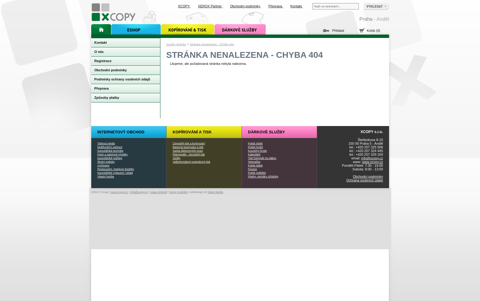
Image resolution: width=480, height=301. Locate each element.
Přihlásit (338, 30)
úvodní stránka (176, 44)
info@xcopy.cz (372, 158)
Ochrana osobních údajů (364, 180)
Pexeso (252, 169)
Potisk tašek (255, 165)
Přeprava (275, 6)
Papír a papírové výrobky (112, 154)
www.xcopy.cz (372, 162)
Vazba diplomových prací (188, 150)
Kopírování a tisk (192, 132)
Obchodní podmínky (368, 176)
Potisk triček (255, 143)
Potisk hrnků (255, 147)
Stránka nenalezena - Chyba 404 (212, 44)
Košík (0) (373, 30)
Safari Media (215, 192)
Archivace (103, 165)
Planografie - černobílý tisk (189, 154)
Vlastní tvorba (105, 176)
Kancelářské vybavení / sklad (115, 172)
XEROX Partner (210, 6)
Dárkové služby (266, 132)
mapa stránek (158, 192)
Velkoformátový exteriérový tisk (191, 161)
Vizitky (177, 158)
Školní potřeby (106, 161)
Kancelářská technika (110, 150)
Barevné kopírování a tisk (188, 147)
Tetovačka (254, 161)
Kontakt (297, 6)
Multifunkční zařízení (109, 147)
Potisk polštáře (257, 172)
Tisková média (106, 143)
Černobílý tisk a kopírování (189, 143)
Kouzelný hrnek (257, 150)
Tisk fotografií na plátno (262, 158)
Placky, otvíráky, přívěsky (263, 176)
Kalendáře (254, 154)
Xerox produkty (178, 192)
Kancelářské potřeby (109, 158)
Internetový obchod (120, 132)
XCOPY (184, 6)
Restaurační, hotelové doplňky (115, 169)
